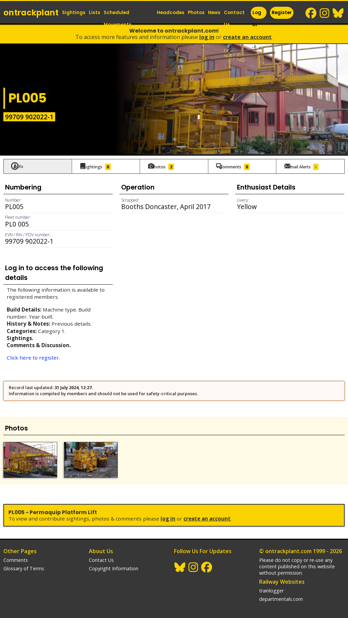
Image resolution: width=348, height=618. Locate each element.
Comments (15, 557)
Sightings (73, 12)
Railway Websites (282, 579)
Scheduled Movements (118, 18)
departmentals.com (281, 596)
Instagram (325, 13)
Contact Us (234, 18)
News (214, 12)
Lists (94, 12)
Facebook (311, 13)
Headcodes (170, 12)
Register (282, 12)
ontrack (31, 12)
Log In (256, 18)
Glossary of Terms (23, 566)
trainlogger (271, 588)
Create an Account (247, 37)
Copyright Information (113, 566)
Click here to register (33, 357)
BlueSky (338, 13)
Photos (196, 12)
